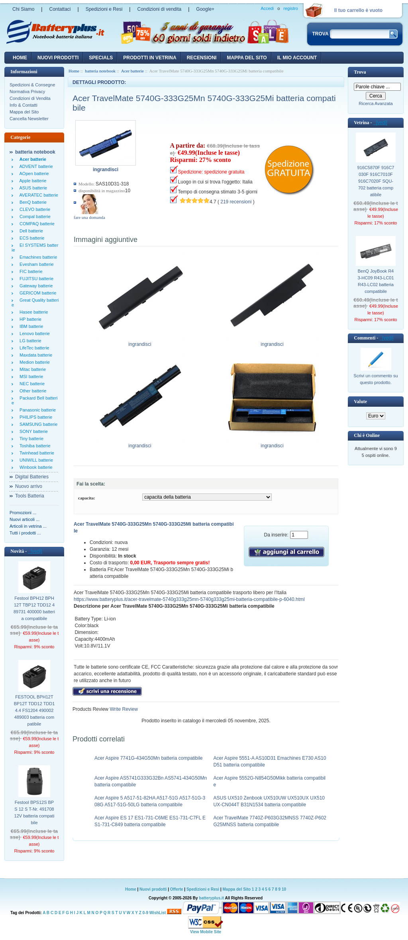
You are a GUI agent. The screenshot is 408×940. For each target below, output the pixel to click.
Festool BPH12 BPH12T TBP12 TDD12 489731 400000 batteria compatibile (34, 608)
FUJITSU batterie (35, 278)
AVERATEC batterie (37, 195)
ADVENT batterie (35, 166)
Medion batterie (33, 362)
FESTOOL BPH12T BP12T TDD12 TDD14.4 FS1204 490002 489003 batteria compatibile (34, 710)
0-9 (145, 913)
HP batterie (29, 319)
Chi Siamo (23, 9)
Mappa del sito (247, 57)
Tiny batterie (30, 438)
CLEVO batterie (33, 209)
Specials (101, 57)
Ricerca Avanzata (375, 103)
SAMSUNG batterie (37, 424)
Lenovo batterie (33, 333)
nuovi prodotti (57, 57)
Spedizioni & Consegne (32, 84)
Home (20, 57)
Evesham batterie (35, 264)
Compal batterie (34, 216)
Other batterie (31, 390)
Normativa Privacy (27, 91)
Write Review (123, 709)
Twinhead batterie (35, 452)
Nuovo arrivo (28, 486)
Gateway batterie (35, 285)
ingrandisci (140, 342)
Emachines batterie (37, 257)
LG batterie (29, 340)
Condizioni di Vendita (30, 98)
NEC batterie (31, 383)
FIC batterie (30, 271)
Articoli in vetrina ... (28, 526)
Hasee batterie (32, 312)
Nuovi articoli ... (24, 519)
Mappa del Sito (24, 111)
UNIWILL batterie (35, 460)
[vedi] (35, 551)
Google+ (205, 9)
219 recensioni (235, 202)
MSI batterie (30, 376)
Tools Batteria (29, 496)
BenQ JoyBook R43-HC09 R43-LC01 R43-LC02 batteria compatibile (375, 281)
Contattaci (60, 9)
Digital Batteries (32, 477)
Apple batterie (31, 180)
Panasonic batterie (36, 410)
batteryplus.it (212, 898)
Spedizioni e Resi (104, 9)
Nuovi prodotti (153, 889)
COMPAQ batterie (36, 223)
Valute (360, 401)
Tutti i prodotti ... (25, 532)
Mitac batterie (31, 369)
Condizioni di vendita (159, 9)
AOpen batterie (33, 173)
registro (290, 8)
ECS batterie (30, 238)
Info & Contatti (23, 105)
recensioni (202, 57)
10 (284, 889)
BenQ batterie (32, 202)
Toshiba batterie (34, 445)
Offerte (177, 889)
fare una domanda (89, 217)
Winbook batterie (35, 467)
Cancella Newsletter (29, 118)
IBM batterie (30, 326)
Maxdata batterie (34, 355)
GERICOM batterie (36, 293)
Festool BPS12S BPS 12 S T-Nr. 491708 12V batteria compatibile (34, 812)
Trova (360, 72)
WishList (157, 913)
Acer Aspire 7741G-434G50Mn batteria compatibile (148, 758)
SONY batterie (32, 431)
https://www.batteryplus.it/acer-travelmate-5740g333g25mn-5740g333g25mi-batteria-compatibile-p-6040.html (189, 599)
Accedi (267, 8)
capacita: (86, 497)
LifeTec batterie (33, 347)
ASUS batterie (32, 187)
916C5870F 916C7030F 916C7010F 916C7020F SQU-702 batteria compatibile (375, 181)
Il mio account (297, 57)
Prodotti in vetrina (149, 57)
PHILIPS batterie (34, 417)
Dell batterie (30, 230)
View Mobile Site (205, 932)
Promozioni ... (23, 512)
